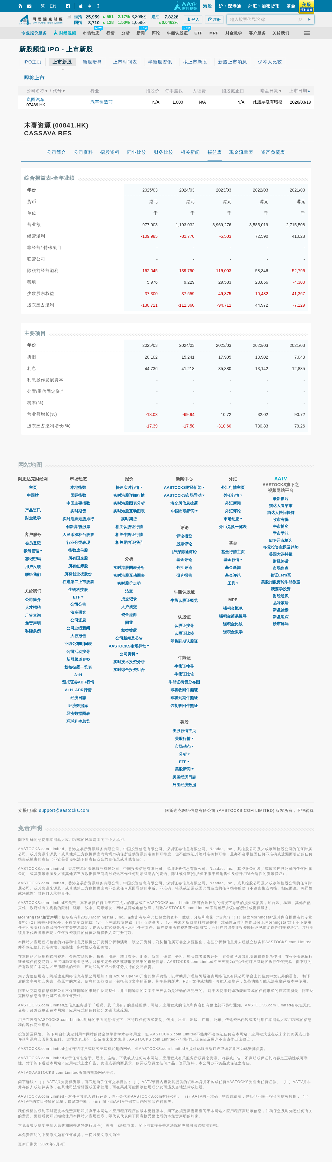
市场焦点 (280, 568)
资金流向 (129, 614)
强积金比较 (233, 624)
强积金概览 (233, 608)
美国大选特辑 (280, 554)
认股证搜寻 (184, 625)
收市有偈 (280, 519)
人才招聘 (33, 607)
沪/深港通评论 (184, 552)
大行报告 (78, 636)
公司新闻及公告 (129, 638)
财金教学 (33, 518)
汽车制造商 (101, 101)
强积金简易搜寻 (233, 616)
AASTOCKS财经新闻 (184, 487)
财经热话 (280, 561)
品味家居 (280, 603)
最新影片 (280, 498)
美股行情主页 (184, 730)
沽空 (129, 591)
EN (53, 5)
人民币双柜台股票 (78, 534)
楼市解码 (280, 623)
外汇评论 (184, 567)
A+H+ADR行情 (78, 690)
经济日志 (78, 698)
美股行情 (184, 738)
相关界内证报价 (129, 542)
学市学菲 (280, 533)
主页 (33, 487)
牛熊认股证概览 (184, 600)
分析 (184, 754)
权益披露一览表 (78, 667)
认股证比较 (184, 633)
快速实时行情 (129, 487)
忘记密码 (33, 559)
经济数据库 (78, 705)
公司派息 (78, 620)
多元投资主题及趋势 (280, 547)
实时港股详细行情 (129, 495)
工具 (232, 583)
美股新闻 (184, 769)
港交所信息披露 (184, 503)
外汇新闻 (233, 503)
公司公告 (78, 604)
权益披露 (129, 630)
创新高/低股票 (78, 527)
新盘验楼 (280, 610)
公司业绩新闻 (78, 628)
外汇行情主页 (233, 487)
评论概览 (184, 536)
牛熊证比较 (184, 674)
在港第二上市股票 (78, 581)
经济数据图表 (78, 713)
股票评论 (184, 544)
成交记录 (129, 599)
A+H (78, 675)
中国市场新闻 (184, 511)
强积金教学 (233, 632)
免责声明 (33, 623)
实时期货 (78, 511)
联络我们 (33, 574)
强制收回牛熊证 (184, 705)
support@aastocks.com (64, 810)
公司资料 (129, 654)
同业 (129, 622)
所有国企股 (78, 558)
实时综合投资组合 (129, 669)
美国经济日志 (184, 777)
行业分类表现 (78, 542)
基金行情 (233, 559)
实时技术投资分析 (129, 662)
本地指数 (78, 487)
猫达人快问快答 (281, 512)
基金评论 (184, 559)
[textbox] (270, 19)
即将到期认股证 (184, 641)
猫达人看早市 (280, 505)
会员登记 (33, 543)
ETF (78, 597)
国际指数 (78, 495)
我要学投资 (281, 589)
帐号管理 (33, 551)
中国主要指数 (78, 503)
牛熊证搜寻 (184, 666)
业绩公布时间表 (78, 643)
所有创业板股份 (78, 574)
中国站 (33, 495)
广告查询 (33, 615)
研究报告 (184, 575)
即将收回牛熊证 (184, 690)
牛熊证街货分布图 (184, 682)
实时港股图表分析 (129, 503)
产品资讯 (33, 510)
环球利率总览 (78, 721)
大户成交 (129, 607)
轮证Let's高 (280, 575)
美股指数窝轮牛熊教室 (280, 582)
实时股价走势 (129, 583)
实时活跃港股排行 (78, 519)
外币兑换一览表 (233, 527)
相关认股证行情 (129, 527)
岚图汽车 (36, 99)
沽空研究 (78, 612)
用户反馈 (33, 566)
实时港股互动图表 (129, 511)
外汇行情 (233, 495)
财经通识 (280, 596)
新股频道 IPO (78, 659)
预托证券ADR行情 (78, 682)
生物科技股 (78, 589)
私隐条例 (33, 631)
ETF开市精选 (280, 540)
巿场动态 (233, 519)
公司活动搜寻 (78, 651)
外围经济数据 (184, 785)
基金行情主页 (233, 552)
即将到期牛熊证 (184, 698)
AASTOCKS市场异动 (129, 646)
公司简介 (33, 599)
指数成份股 (78, 550)
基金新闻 (233, 567)
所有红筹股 (78, 566)
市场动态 (184, 746)
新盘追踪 (280, 617)
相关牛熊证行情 (129, 534)
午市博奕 (280, 526)
